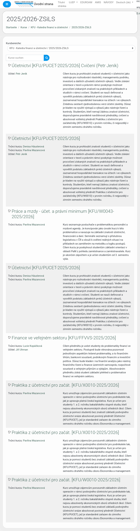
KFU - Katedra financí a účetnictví (49, 27)
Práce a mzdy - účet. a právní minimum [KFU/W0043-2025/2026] (63, 214)
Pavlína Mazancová (34, 150)
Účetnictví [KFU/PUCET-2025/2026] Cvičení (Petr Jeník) (65, 65)
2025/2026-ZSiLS (81, 27)
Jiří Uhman (22, 349)
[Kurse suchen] (25, 58)
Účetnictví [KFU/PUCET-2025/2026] (46, 138)
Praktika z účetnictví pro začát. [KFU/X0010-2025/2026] (65, 385)
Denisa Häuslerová (33, 146)
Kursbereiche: (13, 43)
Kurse (24, 27)
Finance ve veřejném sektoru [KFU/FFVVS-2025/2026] (64, 337)
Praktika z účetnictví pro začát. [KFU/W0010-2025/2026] (66, 479)
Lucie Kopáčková (32, 345)
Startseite (11, 27)
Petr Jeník (21, 73)
